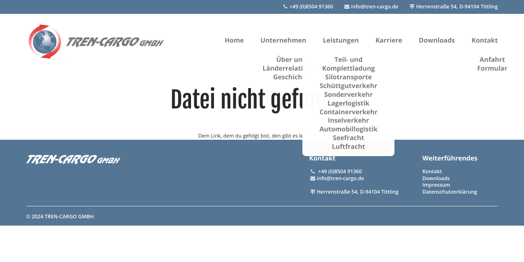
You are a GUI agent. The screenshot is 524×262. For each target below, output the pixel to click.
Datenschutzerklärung (449, 191)
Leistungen (341, 40)
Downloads (437, 40)
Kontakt (485, 40)
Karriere (389, 40)
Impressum (436, 185)
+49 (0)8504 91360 (311, 6)
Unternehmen (283, 40)
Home (234, 40)
